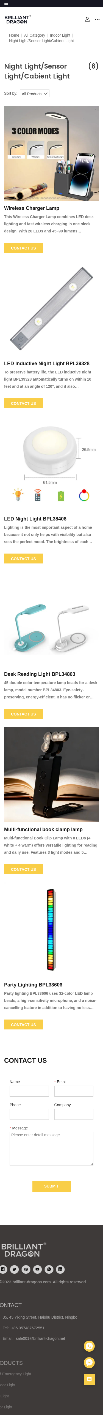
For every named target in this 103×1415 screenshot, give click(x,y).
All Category (34, 35)
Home (14, 35)
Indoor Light (60, 35)
